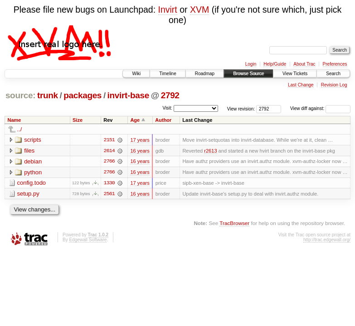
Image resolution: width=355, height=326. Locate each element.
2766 (109, 161)
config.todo (31, 183)
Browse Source (248, 73)
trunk (47, 95)
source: (20, 95)
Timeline (167, 73)
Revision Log (334, 84)
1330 (109, 183)
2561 (109, 194)
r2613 (210, 150)
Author (163, 120)
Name (14, 120)
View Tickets (294, 73)
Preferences (335, 64)
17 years (139, 140)
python (33, 172)
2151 (109, 140)
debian (33, 161)
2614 (109, 150)
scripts (32, 139)
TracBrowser (234, 223)
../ (19, 129)
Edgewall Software (88, 240)
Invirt (167, 9)
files (29, 150)
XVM (199, 9)
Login (250, 64)
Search (333, 73)
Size (78, 120)
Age (135, 120)
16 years (139, 150)
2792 (170, 95)
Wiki (136, 73)
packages (82, 95)
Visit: (167, 107)
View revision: (241, 108)
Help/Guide (274, 64)
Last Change (301, 84)
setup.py (28, 194)
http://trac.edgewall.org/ (326, 240)
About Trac (304, 64)
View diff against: (320, 108)
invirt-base (128, 95)
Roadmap (204, 73)
